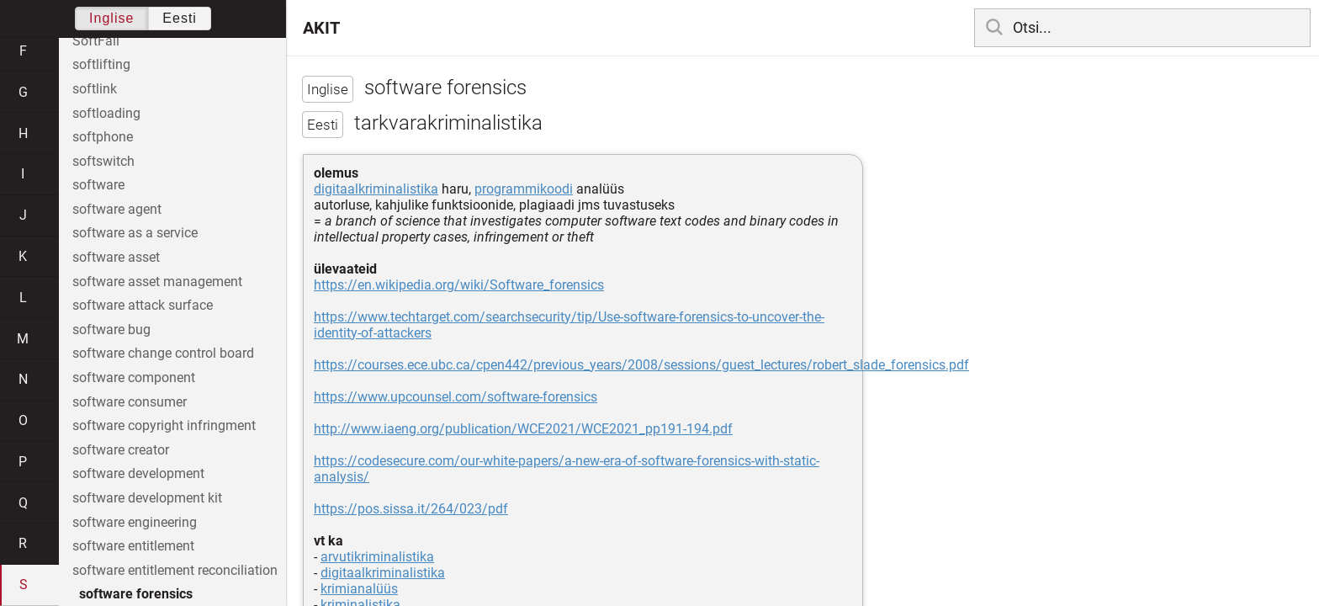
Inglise (111, 18)
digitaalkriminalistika (376, 189)
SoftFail (95, 41)
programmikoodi (523, 189)
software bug (111, 330)
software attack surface (142, 305)
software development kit (147, 498)
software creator (120, 450)
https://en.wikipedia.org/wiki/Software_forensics (459, 285)
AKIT (321, 28)
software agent (117, 209)
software (98, 185)
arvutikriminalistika (377, 557)
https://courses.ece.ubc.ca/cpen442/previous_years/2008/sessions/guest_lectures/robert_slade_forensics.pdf (641, 365)
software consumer (129, 402)
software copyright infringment (164, 425)
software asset (116, 257)
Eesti (179, 18)
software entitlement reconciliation (175, 570)
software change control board (163, 353)
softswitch (103, 161)
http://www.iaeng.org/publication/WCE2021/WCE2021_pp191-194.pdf (523, 429)
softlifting (101, 64)
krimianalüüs (359, 589)
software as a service (135, 233)
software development (138, 473)
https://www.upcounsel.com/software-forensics (455, 397)
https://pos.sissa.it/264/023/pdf (411, 509)
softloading (106, 113)
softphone (102, 137)
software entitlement (133, 546)
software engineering (134, 522)
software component (133, 377)
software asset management (157, 282)
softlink (94, 89)
